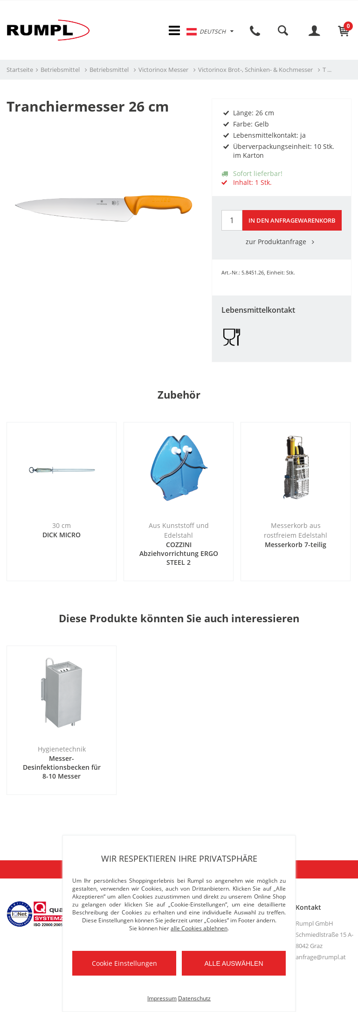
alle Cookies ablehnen (199, 928)
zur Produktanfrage (281, 242)
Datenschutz (194, 998)
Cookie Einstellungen (124, 963)
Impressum (162, 998)
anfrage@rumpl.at (321, 957)
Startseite (20, 70)
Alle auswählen (233, 963)
